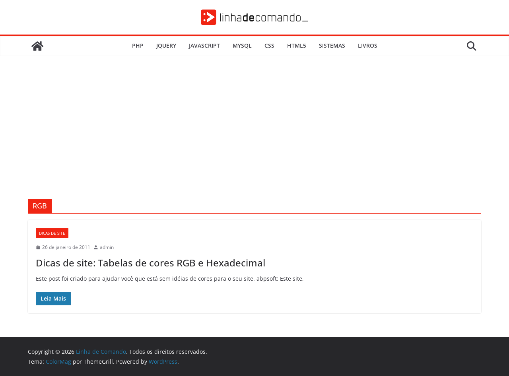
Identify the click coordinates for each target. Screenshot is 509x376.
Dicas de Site (52, 233)
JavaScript (204, 45)
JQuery (166, 45)
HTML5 (296, 45)
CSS (269, 45)
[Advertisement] (254, 139)
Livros (367, 45)
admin (107, 247)
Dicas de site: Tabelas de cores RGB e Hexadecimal (150, 262)
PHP (138, 45)
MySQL (242, 45)
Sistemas (332, 45)
